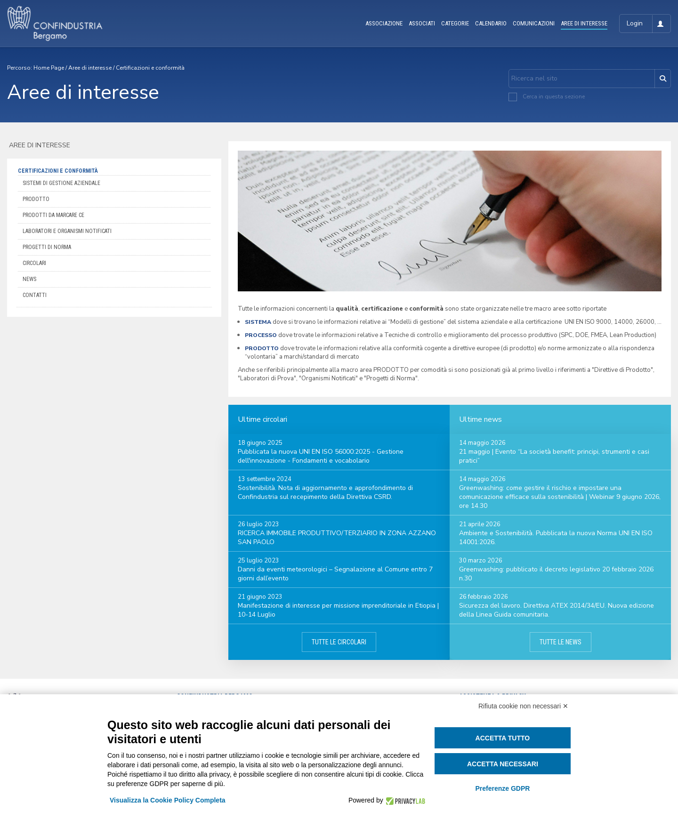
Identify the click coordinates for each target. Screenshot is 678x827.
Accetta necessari (502, 764)
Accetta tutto (503, 738)
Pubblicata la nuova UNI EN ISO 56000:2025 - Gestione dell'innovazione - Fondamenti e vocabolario (321, 456)
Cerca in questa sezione (554, 96)
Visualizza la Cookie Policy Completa (168, 800)
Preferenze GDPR (502, 788)
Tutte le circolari (339, 642)
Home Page (48, 68)
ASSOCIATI (422, 23)
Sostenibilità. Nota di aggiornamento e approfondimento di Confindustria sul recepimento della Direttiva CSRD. (325, 492)
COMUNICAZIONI (534, 23)
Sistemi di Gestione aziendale (61, 183)
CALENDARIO (491, 23)
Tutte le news (560, 642)
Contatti (35, 295)
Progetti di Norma (47, 247)
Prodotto (36, 199)
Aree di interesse (90, 68)
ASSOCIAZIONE (384, 23)
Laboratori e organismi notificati (67, 231)
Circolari (34, 263)
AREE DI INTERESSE (584, 23)
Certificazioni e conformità (150, 68)
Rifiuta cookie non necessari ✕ (523, 706)
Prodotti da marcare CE (53, 215)
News (29, 279)
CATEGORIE (455, 23)
